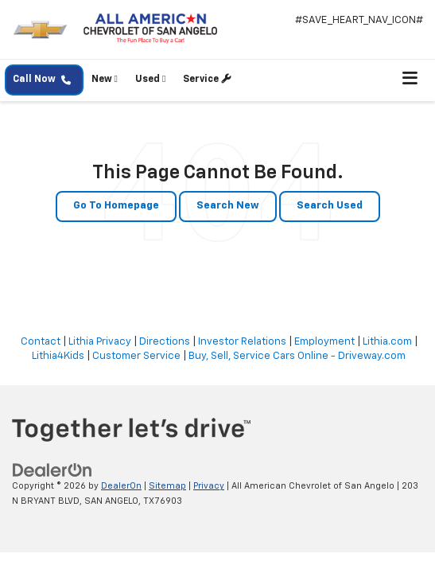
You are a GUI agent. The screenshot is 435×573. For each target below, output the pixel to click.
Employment (324, 342)
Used (150, 79)
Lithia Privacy (99, 342)
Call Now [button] (42, 80)
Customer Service (136, 356)
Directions (164, 342)
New (104, 79)
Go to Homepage (116, 206)
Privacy (208, 485)
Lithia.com (387, 342)
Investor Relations (242, 342)
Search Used (330, 206)
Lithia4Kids (58, 356)
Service (207, 79)
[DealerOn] (52, 471)
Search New (227, 206)
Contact (40, 342)
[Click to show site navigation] (410, 80)
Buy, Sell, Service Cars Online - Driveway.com (297, 356)
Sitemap (167, 485)
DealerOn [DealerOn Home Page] (121, 485)
